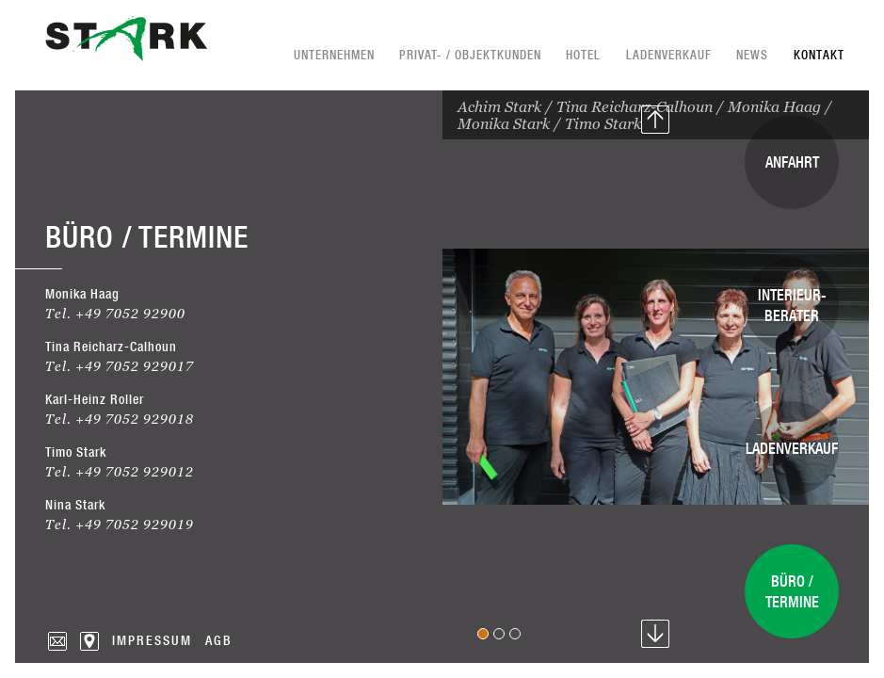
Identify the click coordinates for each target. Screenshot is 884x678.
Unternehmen (334, 54)
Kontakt (819, 54)
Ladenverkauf (669, 54)
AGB (219, 640)
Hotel (583, 54)
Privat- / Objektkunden (470, 54)
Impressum (152, 640)
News (752, 54)
